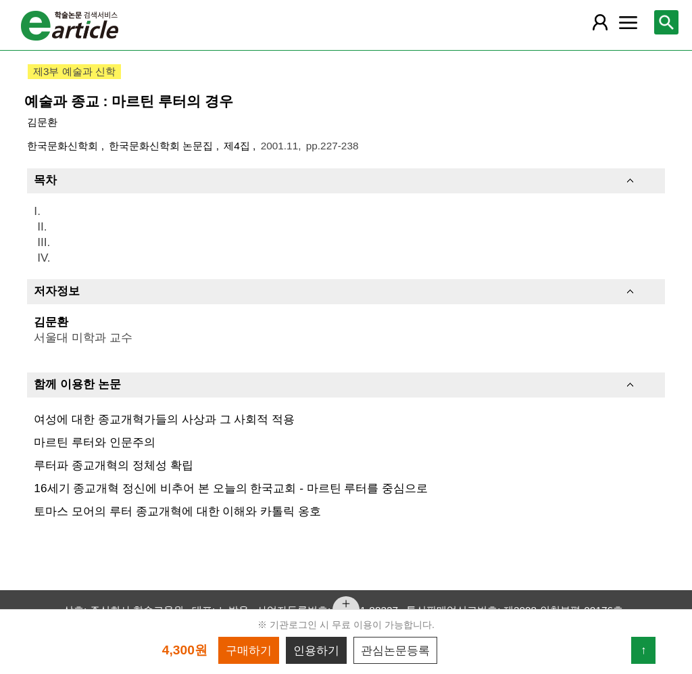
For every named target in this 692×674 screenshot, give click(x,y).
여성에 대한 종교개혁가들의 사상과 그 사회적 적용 (164, 419)
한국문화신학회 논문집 (162, 145)
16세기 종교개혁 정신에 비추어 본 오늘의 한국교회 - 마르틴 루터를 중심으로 (231, 488)
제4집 (238, 145)
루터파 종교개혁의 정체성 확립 (113, 465)
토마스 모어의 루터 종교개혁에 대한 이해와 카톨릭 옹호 (177, 511)
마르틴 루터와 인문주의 (94, 442)
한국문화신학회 (64, 145)
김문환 (42, 122)
